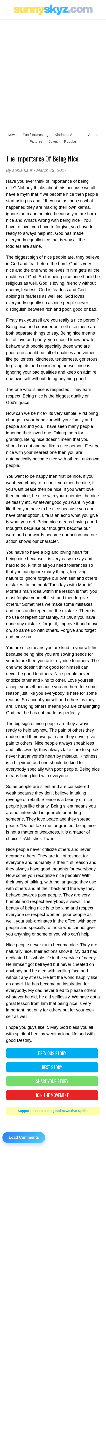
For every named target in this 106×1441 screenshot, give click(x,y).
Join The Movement (52, 1095)
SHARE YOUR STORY (52, 1081)
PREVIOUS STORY (52, 1053)
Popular (70, 141)
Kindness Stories (68, 135)
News (12, 135)
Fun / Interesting (35, 135)
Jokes (53, 141)
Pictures (36, 141)
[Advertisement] (53, 75)
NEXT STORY (52, 1067)
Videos (92, 135)
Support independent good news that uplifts (53, 1111)
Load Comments (24, 1137)
